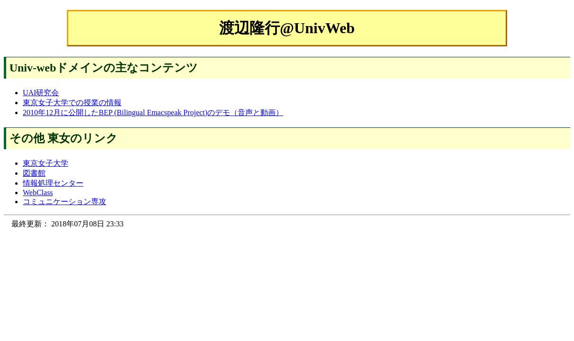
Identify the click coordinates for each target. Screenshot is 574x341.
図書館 (34, 173)
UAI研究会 (41, 93)
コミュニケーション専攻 (64, 201)
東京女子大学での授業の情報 (72, 103)
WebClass (38, 192)
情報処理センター (53, 183)
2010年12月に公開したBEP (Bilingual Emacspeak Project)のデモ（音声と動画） (153, 112)
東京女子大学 (45, 163)
